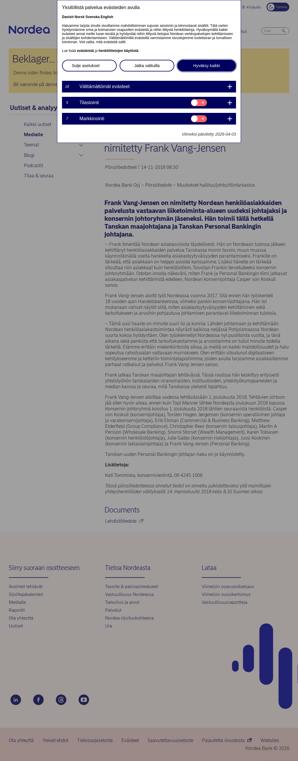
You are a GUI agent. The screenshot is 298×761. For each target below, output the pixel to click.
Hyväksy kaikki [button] (206, 65)
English (107, 17)
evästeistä (85, 51)
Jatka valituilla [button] (146, 65)
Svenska (93, 17)
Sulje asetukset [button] (86, 65)
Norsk (79, 17)
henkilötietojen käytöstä (118, 51)
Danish (68, 17)
